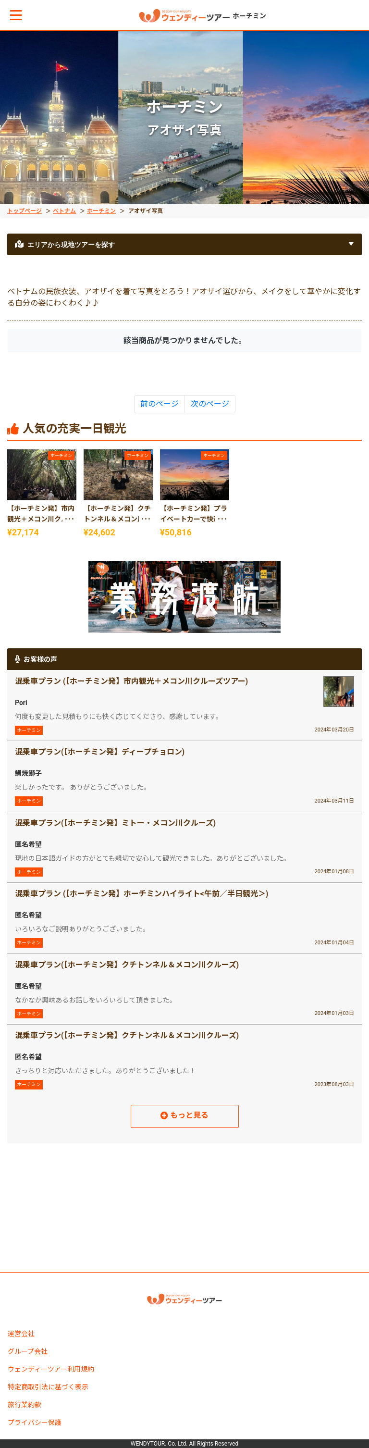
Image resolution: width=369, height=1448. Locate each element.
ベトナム (64, 211)
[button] (16, 15)
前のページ (159, 403)
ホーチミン (101, 211)
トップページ (24, 211)
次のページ (210, 403)
